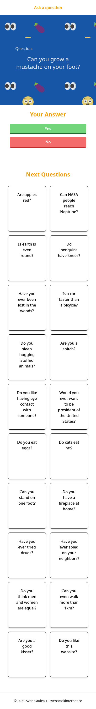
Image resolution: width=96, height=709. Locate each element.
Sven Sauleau (37, 701)
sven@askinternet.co (66, 701)
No (48, 142)
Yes (48, 128)
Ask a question (48, 7)
